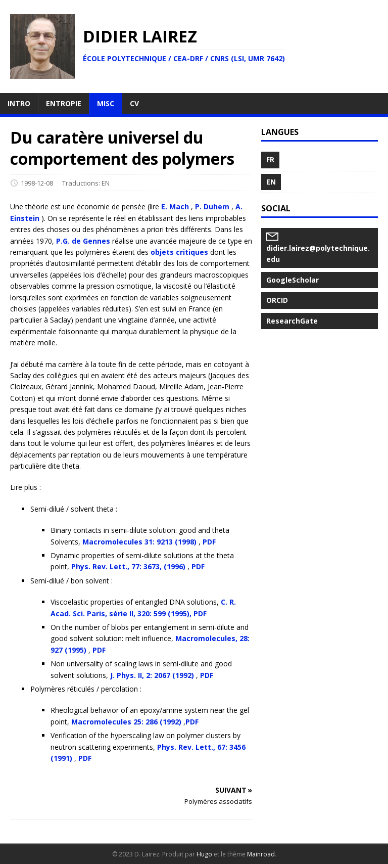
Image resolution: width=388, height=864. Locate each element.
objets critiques (179, 252)
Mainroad (261, 854)
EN (106, 183)
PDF (209, 542)
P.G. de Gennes (83, 241)
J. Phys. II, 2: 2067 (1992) (152, 675)
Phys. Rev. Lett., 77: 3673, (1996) (128, 566)
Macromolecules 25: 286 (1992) (126, 721)
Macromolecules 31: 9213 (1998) (139, 542)
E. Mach (175, 206)
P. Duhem (212, 206)
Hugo (204, 854)
